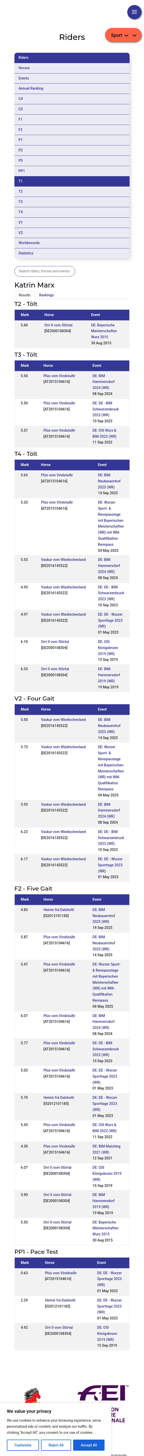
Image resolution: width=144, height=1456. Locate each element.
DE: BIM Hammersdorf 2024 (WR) (104, 382)
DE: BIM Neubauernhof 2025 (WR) (109, 481)
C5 (20, 109)
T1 (20, 181)
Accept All (89, 1445)
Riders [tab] (23, 58)
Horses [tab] (24, 68)
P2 (20, 150)
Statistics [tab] (25, 253)
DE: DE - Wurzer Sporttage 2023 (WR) (110, 620)
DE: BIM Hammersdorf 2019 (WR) (109, 675)
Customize (22, 1445)
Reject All (56, 1445)
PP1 (21, 171)
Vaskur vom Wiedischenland (63, 560)
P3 (20, 161)
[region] (55, 1429)
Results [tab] (25, 295)
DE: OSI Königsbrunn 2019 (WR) (108, 648)
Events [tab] (23, 78)
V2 (20, 233)
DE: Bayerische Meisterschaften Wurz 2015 (104, 331)
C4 (20, 99)
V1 (20, 222)
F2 (20, 130)
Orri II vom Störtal (58, 325)
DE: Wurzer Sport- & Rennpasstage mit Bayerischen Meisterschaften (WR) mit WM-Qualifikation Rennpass (107, 982)
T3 (20, 202)
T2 (20, 191)
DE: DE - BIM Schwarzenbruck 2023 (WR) (106, 409)
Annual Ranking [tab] (30, 88)
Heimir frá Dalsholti (59, 910)
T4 (20, 212)
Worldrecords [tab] (29, 243)
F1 (20, 119)
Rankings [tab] (46, 295)
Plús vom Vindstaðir (59, 376)
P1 (20, 140)
